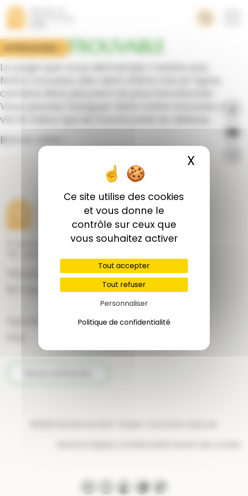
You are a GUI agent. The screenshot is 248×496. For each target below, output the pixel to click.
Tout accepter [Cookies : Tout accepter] (124, 266)
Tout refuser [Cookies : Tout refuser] (124, 284)
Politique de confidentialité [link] (124, 322)
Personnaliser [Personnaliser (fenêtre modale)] (124, 303)
